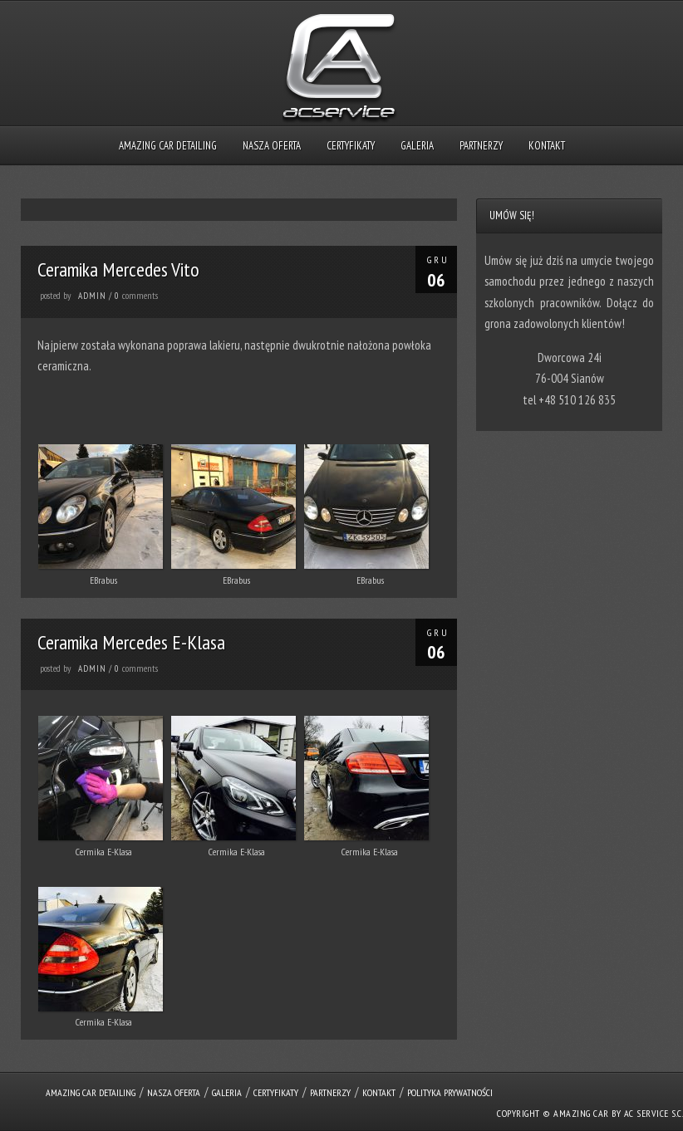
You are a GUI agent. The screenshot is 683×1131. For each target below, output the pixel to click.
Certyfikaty (351, 146)
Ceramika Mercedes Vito (118, 269)
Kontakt (546, 146)
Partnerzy (481, 146)
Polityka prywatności (450, 1092)
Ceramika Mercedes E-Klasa (131, 642)
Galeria (417, 146)
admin (92, 295)
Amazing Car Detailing (168, 146)
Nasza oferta (272, 146)
